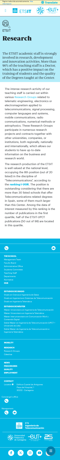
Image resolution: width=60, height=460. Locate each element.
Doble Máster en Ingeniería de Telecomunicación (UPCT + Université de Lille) (29, 324)
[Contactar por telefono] (6, 248)
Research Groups (25, 97)
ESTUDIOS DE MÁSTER (14, 306)
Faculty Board (10, 263)
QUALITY (8, 369)
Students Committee (13, 269)
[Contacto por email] (53, 248)
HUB (6, 283)
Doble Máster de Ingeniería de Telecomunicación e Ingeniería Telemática (26, 330)
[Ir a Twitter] (20, 453)
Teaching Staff (10, 273)
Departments (10, 276)
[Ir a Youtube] (39, 453)
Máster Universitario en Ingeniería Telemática (24, 313)
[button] (46, 2)
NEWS (7, 362)
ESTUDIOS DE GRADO (14, 291)
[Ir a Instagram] (30, 453)
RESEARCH (9, 347)
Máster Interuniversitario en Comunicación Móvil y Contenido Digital (26, 317)
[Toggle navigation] (5, 10)
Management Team (12, 259)
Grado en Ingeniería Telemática (18, 301)
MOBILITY (8, 342)
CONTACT (8, 381)
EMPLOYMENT (10, 373)
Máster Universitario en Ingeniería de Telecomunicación (29, 310)
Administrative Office (13, 266)
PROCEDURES (10, 366)
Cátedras (8, 354)
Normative (8, 279)
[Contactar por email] (15, 412)
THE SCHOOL (10, 256)
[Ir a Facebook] (11, 453)
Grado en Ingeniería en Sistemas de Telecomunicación (28, 298)
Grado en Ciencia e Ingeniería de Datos (21, 295)
